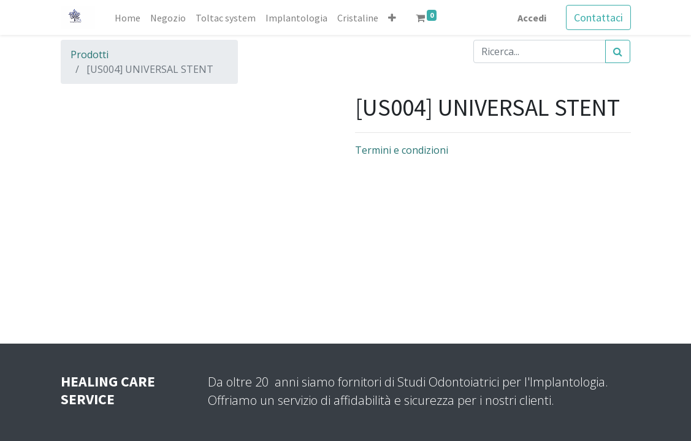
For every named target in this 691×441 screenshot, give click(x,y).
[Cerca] (617, 51)
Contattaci (598, 17)
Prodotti (90, 54)
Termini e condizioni (401, 150)
